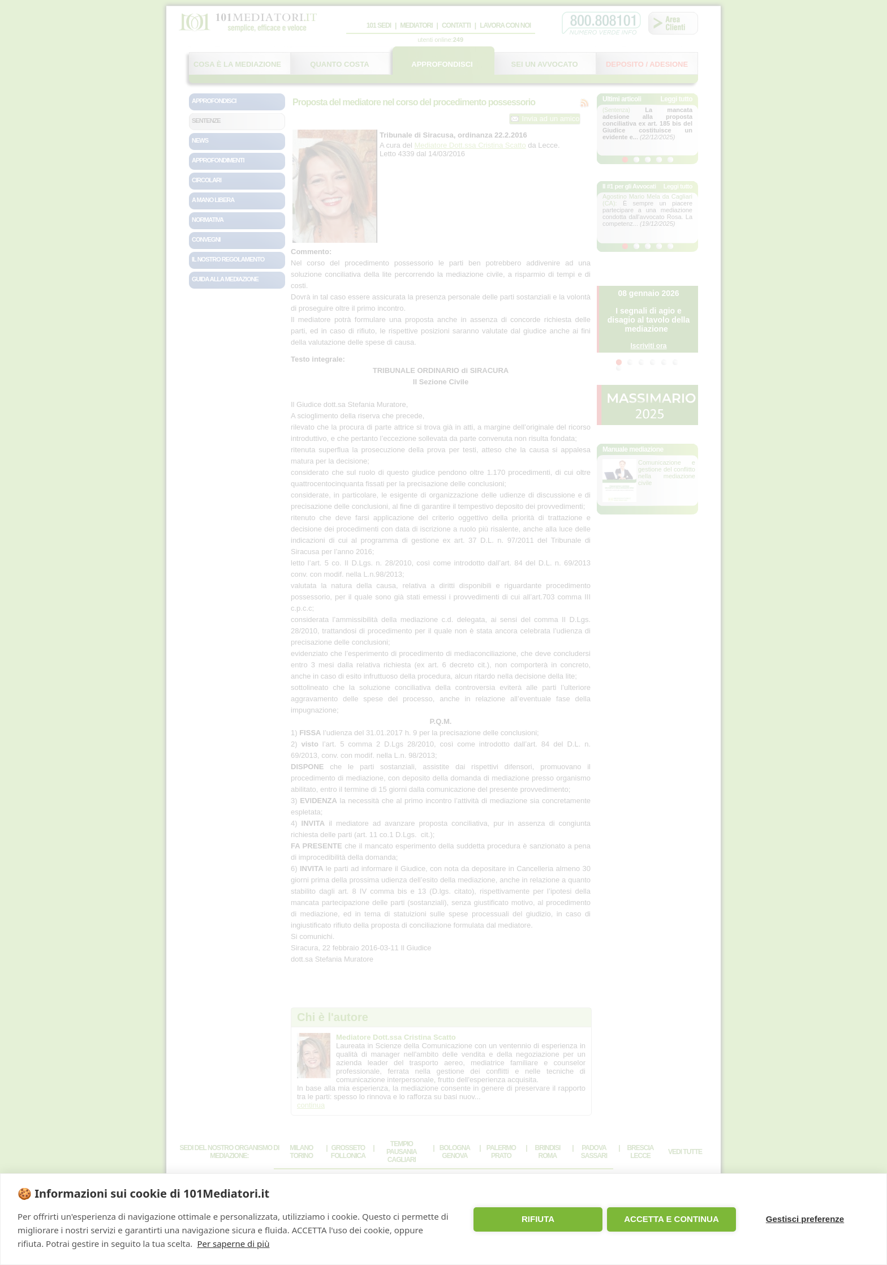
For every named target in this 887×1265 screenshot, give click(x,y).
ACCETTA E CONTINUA (671, 1219)
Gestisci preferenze (805, 1219)
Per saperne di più (233, 1243)
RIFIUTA (538, 1219)
